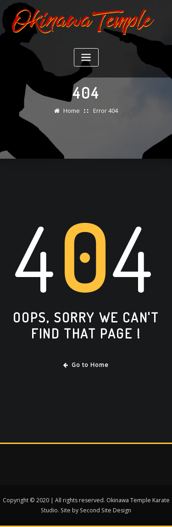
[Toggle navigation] (86, 57)
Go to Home (86, 365)
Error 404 (105, 110)
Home (71, 110)
